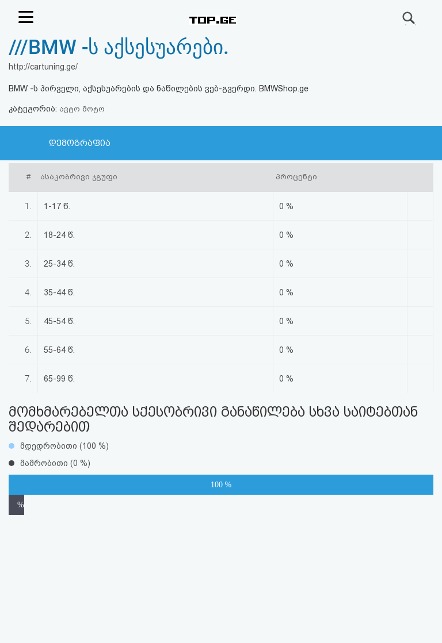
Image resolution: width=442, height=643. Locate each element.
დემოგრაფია (79, 143)
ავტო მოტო (82, 109)
